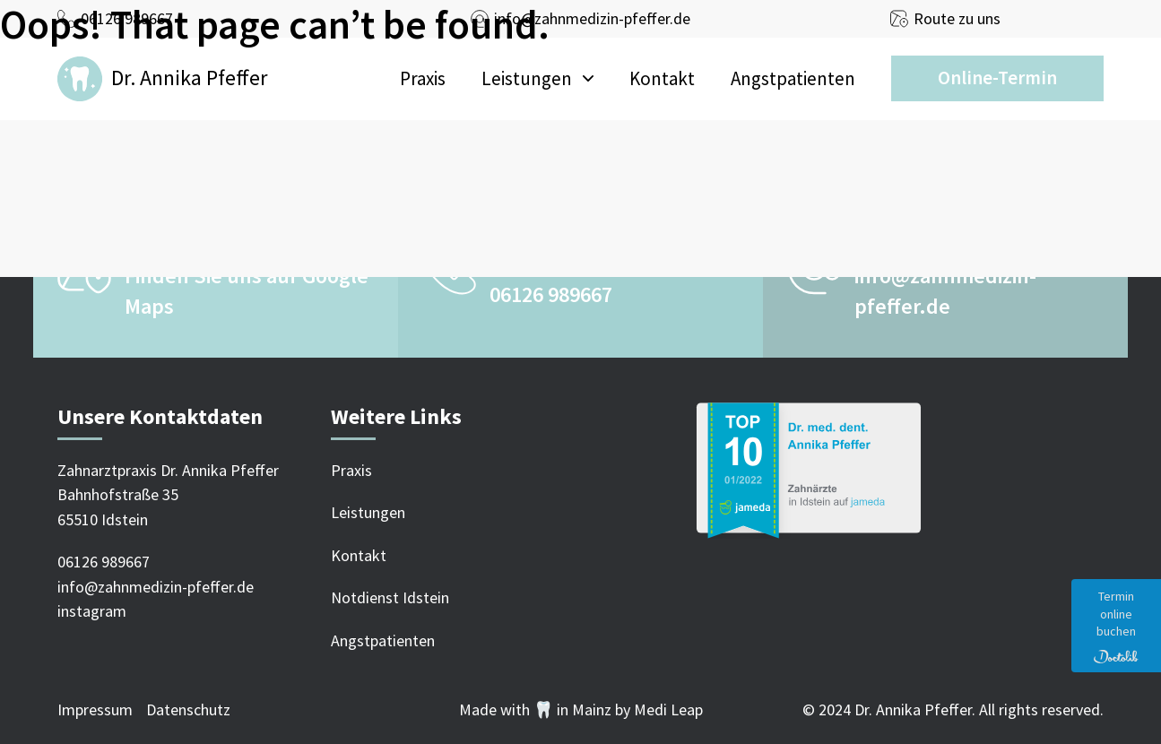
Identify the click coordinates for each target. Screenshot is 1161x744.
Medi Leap (668, 709)
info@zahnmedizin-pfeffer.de (155, 586)
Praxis (423, 78)
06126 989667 (551, 294)
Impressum (95, 709)
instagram (91, 611)
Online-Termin (997, 77)
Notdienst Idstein (390, 597)
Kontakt (662, 78)
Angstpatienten (793, 78)
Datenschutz (188, 709)
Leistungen (526, 78)
